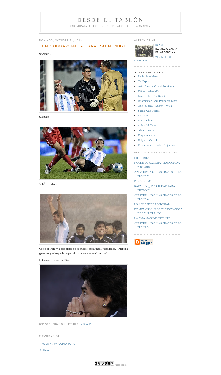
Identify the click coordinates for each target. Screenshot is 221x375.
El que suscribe (146, 135)
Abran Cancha (146, 130)
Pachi (159, 45)
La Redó (143, 115)
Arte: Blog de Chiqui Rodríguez (156, 86)
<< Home (44, 349)
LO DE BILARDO (145, 158)
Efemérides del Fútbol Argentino (156, 145)
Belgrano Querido (148, 140)
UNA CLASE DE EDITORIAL (152, 204)
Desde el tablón (110, 20)
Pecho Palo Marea (148, 76)
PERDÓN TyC (142, 181)
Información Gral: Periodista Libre (157, 100)
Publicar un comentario (58, 344)
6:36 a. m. (86, 324)
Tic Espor (143, 81)
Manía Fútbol (145, 120)
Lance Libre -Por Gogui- (152, 95)
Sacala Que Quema (149, 110)
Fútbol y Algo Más (148, 91)
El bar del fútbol (147, 125)
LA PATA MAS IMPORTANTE (152, 218)
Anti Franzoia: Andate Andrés (155, 105)
